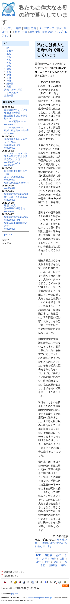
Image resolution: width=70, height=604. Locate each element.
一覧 (24, 31)
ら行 (9, 77)
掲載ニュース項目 (13, 89)
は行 (9, 69)
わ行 (9, 80)
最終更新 (47, 31)
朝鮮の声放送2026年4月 (16, 182)
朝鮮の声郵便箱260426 (16, 217)
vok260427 (9, 211)
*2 (48, 67)
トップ (7, 28)
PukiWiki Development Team (39, 598)
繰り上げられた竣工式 (15, 197)
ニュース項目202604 (15, 177)
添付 (59, 28)
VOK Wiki (9, 133)
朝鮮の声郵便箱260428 (16, 194)
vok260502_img (12, 145)
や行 (9, 74)
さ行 (9, 60)
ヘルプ (59, 31)
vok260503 (9, 124)
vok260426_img (12, 220)
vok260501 (9, 165)
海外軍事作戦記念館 (14, 208)
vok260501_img (12, 162)
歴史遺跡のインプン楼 (15, 109)
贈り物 (10, 83)
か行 (9, 57)
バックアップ (46, 28)
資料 (9, 86)
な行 (9, 66)
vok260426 (9, 228)
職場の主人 (10, 205)
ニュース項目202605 (15, 121)
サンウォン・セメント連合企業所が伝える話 (15, 155)
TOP (6, 48)
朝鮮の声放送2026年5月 (16, 130)
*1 (62, 63)
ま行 (9, 72)
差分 (33, 28)
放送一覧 (8, 95)
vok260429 (9, 188)
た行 (9, 63)
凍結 (26, 28)
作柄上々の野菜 (12, 112)
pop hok (8, 234)
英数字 (10, 51)
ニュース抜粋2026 (13, 127)
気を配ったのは (12, 159)
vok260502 (9, 147)
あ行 (9, 54)
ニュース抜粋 (11, 92)
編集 (18, 28)
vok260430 (9, 179)
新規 (17, 31)
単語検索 (34, 31)
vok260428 (9, 200)
